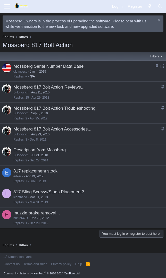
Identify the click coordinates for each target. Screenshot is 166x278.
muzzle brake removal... (36, 213)
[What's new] (150, 6)
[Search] (160, 6)
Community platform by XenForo (42, 273)
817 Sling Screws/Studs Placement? (48, 191)
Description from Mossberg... (41, 149)
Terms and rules (35, 264)
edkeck (18, 176)
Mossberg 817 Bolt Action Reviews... (49, 87)
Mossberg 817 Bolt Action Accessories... (52, 129)
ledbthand (20, 197)
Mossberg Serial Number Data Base (48, 66)
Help (78, 264)
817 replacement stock (35, 171)
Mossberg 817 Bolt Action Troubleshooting (54, 108)
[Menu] (7, 6)
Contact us (12, 264)
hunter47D (20, 218)
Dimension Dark (18, 257)
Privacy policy (61, 264)
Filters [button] (154, 56)
